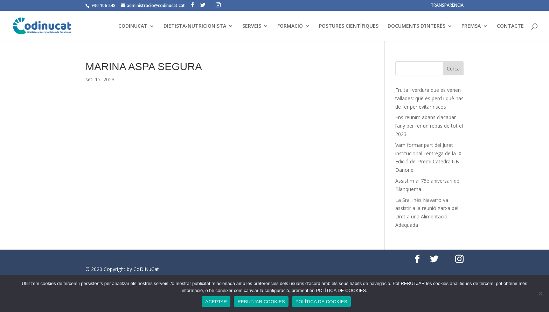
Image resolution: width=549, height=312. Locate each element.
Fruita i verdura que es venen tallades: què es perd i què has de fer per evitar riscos (429, 98)
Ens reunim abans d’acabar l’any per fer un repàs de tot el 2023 (429, 125)
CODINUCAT (132, 26)
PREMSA (471, 26)
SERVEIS (251, 26)
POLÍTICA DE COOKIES (321, 301)
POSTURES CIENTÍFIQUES (348, 26)
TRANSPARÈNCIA (447, 5)
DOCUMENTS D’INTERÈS (416, 26)
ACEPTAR (216, 301)
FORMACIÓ (290, 26)
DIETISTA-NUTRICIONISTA (195, 26)
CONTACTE (510, 26)
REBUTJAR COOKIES (261, 301)
